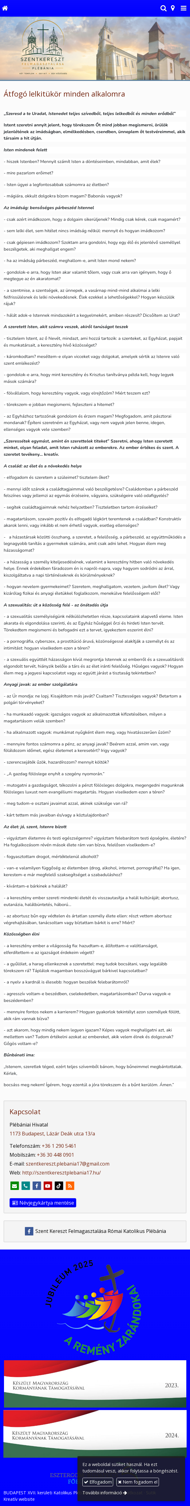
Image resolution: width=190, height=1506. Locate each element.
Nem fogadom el (137, 1482)
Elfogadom (98, 1482)
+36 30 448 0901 (55, 1154)
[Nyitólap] (5, 8)
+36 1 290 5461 (59, 1145)
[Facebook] (37, 1186)
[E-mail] (14, 1186)
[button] (183, 8)
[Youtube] (48, 1186)
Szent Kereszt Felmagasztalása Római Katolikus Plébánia (95, 1231)
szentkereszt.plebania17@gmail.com (67, 1163)
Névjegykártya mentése (43, 1202)
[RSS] (70, 1186)
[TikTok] (59, 1186)
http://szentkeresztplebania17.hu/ (61, 1172)
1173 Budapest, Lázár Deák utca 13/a (52, 1133)
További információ (102, 1493)
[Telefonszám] (25, 1186)
